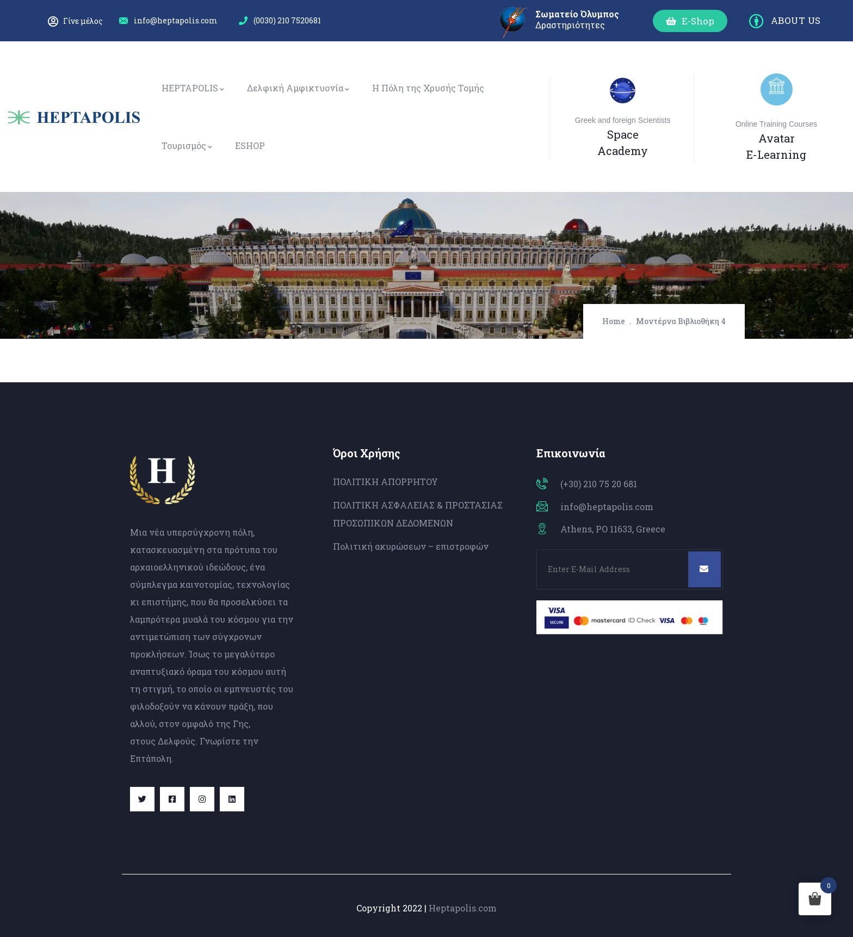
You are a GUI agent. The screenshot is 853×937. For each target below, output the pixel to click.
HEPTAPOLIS (193, 88)
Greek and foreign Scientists (623, 120)
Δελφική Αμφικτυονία (298, 88)
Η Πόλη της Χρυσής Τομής (428, 88)
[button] (690, 21)
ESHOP (250, 145)
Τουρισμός (187, 145)
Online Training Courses (776, 124)
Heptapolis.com (463, 908)
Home (613, 321)
